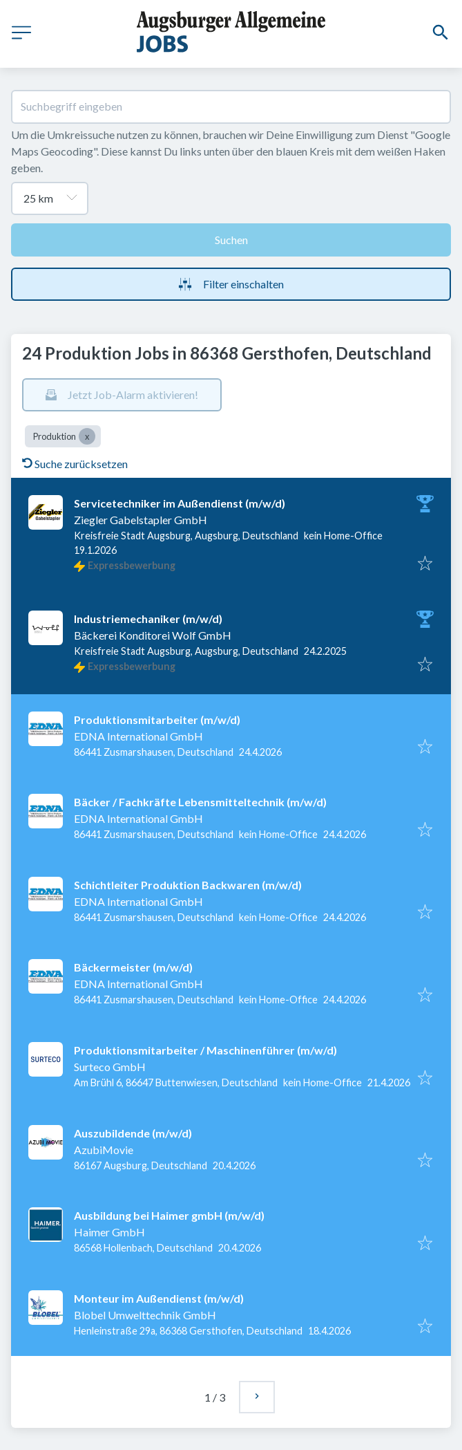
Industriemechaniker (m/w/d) (148, 618)
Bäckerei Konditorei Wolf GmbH (152, 635)
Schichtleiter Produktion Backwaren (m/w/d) (188, 884)
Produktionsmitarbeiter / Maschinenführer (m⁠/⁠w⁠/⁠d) (205, 1050)
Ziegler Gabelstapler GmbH (140, 519)
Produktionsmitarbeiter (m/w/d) (157, 719)
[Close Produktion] (87, 436)
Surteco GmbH (110, 1066)
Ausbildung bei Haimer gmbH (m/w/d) (169, 1215)
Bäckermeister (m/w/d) (133, 967)
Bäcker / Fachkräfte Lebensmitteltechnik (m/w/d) (200, 801)
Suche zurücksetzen (75, 463)
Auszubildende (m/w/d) (133, 1133)
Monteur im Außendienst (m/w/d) (159, 1298)
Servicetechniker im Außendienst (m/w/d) (179, 503)
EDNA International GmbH (138, 736)
